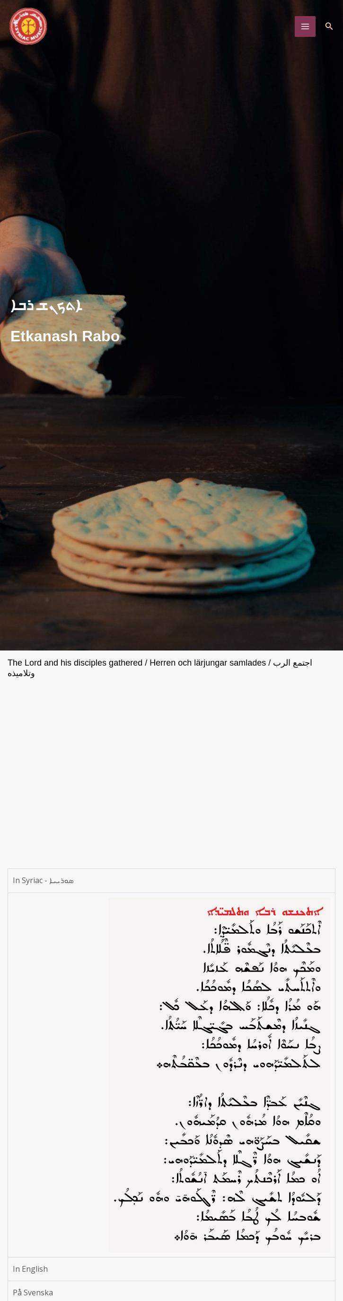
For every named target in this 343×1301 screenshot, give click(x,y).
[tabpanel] (171, 1075)
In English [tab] (30, 1269)
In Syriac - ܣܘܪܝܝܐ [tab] (43, 880)
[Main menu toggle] (305, 26)
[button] (329, 26)
